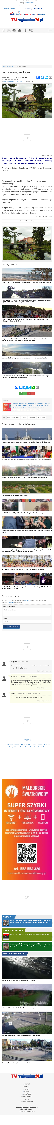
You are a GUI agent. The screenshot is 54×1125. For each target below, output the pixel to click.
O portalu (26, 1090)
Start (4, 66)
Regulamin (26, 1091)
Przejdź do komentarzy (27, 221)
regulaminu (27, 600)
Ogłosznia (26, 1085)
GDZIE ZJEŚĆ (14, 30)
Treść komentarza (9, 606)
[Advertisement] (27, 48)
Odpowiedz (48, 671)
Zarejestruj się (38, 9)
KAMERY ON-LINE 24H (31, 30)
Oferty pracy (27, 739)
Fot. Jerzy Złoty (41, 417)
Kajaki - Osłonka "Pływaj (13, 417)
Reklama (6, 9)
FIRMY (9, 30)
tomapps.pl (32, 1111)
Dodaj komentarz (10, 626)
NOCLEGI (20, 30)
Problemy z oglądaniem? (26, 1096)
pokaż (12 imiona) (30, 3)
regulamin (11, 602)
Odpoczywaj (32, 417)
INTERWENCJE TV (25, 30)
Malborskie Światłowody (26, 1101)
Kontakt (12, 9)
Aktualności (10, 66)
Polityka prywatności (26, 1093)
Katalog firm (26, 1086)
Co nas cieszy (18, 81)
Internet (26, 1088)
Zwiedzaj (24, 417)
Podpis (5, 618)
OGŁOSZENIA (3, 30)
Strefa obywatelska (8, 81)
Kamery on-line (26, 1094)
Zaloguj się (28, 9)
